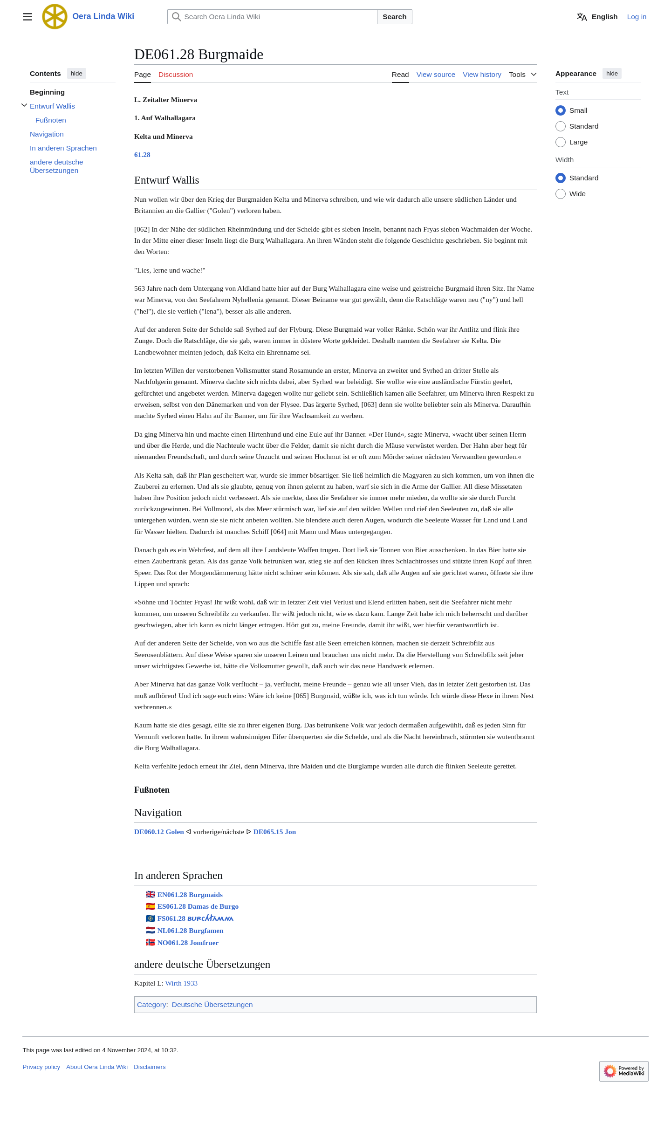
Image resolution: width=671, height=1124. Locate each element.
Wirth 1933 (181, 983)
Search (394, 17)
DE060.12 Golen (159, 832)
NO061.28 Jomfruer (188, 942)
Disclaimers (149, 1066)
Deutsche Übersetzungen (212, 1004)
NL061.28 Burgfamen (190, 930)
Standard (583, 126)
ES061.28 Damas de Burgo (198, 906)
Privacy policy (41, 1066)
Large (578, 142)
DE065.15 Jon (274, 832)
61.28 (142, 154)
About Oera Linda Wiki (97, 1066)
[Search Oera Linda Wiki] (272, 16)
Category (151, 1004)
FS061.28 (195, 918)
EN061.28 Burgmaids (190, 894)
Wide (577, 194)
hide (76, 73)
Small (578, 111)
